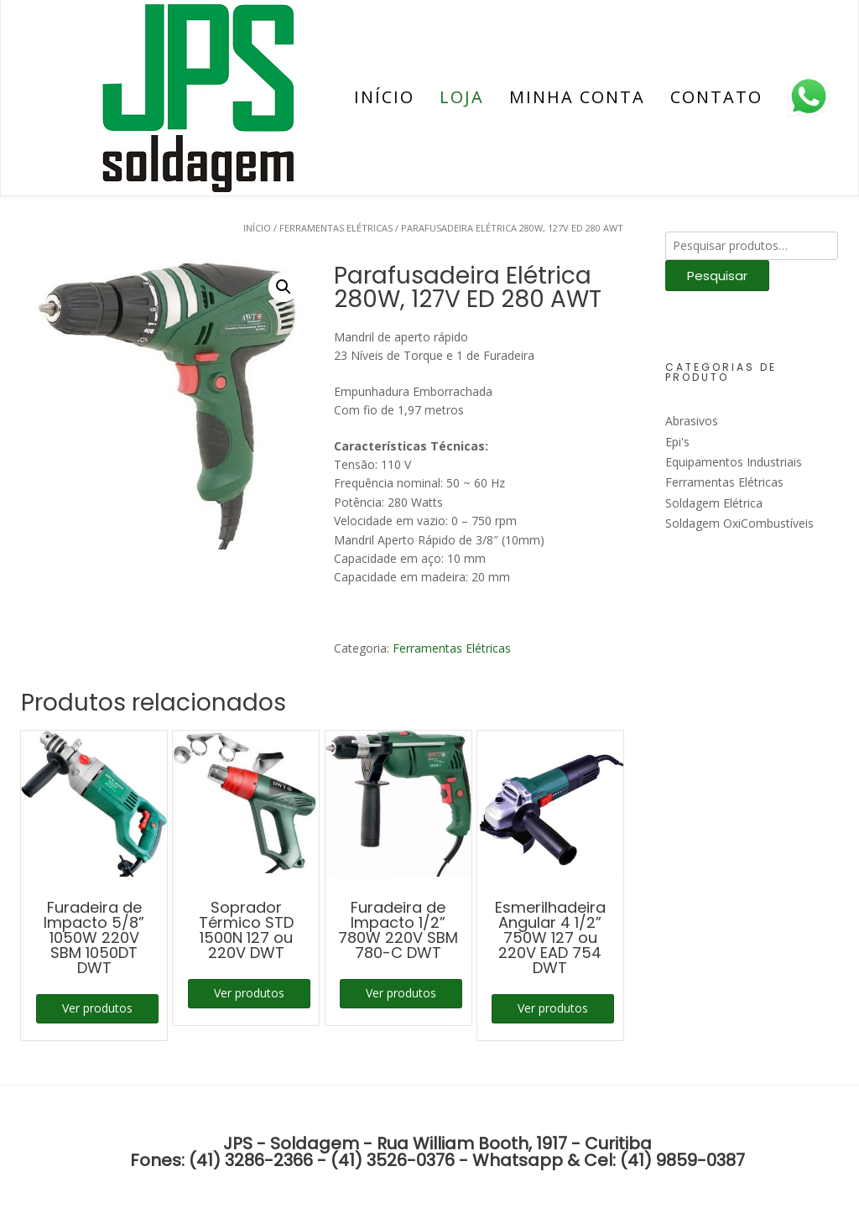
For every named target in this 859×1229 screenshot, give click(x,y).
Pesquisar (717, 275)
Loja (462, 97)
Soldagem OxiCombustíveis (739, 523)
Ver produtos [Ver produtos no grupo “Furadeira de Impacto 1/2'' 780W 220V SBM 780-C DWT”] (401, 993)
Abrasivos (691, 421)
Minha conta (577, 97)
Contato (716, 97)
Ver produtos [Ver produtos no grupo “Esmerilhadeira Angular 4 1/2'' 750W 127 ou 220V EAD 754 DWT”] (553, 1008)
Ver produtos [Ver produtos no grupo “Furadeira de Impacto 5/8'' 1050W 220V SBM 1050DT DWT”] (97, 1008)
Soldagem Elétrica (714, 503)
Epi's (677, 442)
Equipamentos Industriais (733, 462)
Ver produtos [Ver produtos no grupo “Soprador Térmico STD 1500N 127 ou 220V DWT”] (249, 993)
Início (384, 97)
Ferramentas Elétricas (336, 227)
